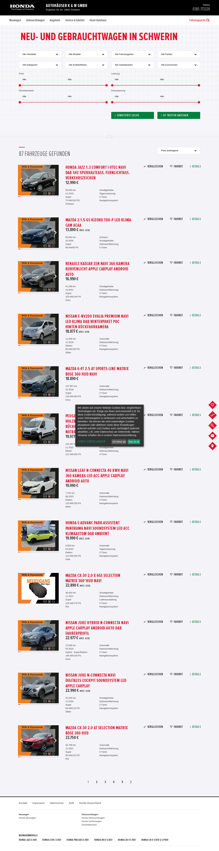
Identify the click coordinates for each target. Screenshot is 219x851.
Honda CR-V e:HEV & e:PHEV (155, 839)
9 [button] (39, 196)
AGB (71, 803)
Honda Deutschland (90, 803)
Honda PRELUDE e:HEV (78, 839)
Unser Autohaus (98, 20)
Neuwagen (15, 20)
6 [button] (32, 196)
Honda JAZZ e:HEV (28, 839)
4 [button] (27, 196)
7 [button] (34, 196)
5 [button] (29, 196)
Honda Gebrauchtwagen (93, 818)
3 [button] (24, 196)
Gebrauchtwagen (35, 20)
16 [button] (57, 196)
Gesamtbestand (89, 825)
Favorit (178, 166)
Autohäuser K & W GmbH (66, 5)
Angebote (55, 20)
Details (196, 166)
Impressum (38, 803)
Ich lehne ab (118, 441)
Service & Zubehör (75, 20)
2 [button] (22, 196)
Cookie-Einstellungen (91, 441)
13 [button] (50, 196)
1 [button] (19, 196)
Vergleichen (155, 166)
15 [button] (55, 196)
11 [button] (44, 196)
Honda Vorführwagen (92, 821)
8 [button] (37, 196)
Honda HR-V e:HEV (103, 839)
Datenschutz (57, 803)
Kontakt (23, 803)
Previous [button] (21, 180)
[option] (38, 180)
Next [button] (55, 180)
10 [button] (42, 196)
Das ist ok (134, 441)
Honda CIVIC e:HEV (51, 839)
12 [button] (47, 196)
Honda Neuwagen (27, 818)
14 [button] (52, 196)
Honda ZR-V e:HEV (127, 839)
